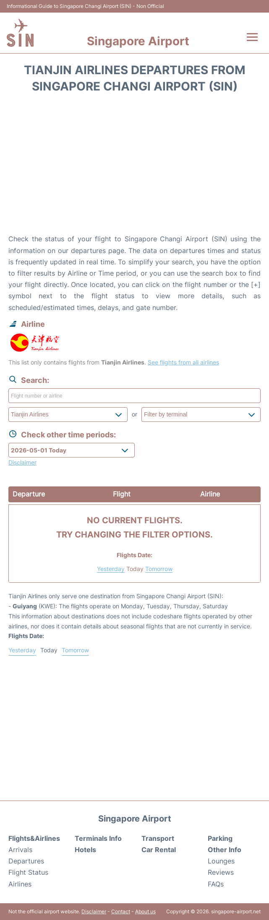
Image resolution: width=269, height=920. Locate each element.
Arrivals (20, 849)
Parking (220, 838)
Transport (157, 838)
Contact (120, 911)
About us (145, 911)
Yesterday (111, 568)
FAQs (216, 884)
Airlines (19, 884)
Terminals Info (98, 838)
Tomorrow (158, 568)
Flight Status (28, 872)
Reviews (221, 872)
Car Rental (158, 849)
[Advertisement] (134, 166)
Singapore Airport (138, 41)
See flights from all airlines (183, 362)
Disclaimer (93, 911)
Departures (26, 861)
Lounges (221, 861)
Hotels (85, 849)
